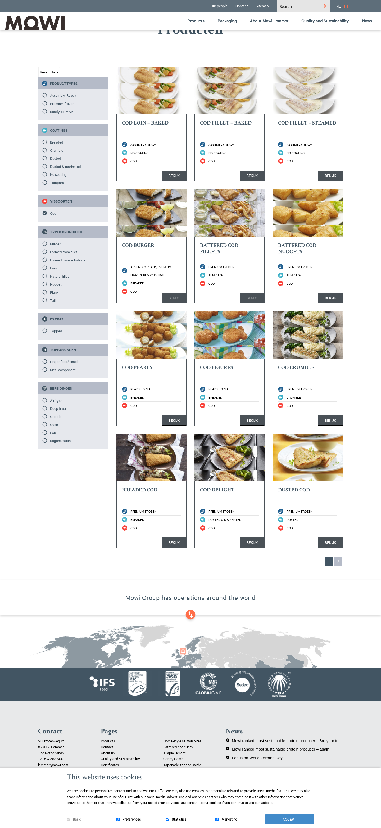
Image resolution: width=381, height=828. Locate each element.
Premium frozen (62, 103)
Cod (53, 213)
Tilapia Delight (174, 752)
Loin (53, 267)
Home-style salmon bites (182, 740)
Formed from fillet (63, 251)
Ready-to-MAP (61, 111)
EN (345, 6)
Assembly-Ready (63, 95)
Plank (54, 292)
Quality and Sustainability (121, 758)
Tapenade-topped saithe (182, 764)
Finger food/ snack (64, 361)
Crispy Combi (173, 758)
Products (108, 740)
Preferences (131, 819)
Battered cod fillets (178, 746)
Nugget (56, 284)
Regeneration (60, 440)
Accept (289, 819)
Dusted (55, 158)
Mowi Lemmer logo (33, 22)
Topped (56, 330)
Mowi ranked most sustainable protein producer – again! (278, 749)
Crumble (56, 150)
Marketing (229, 819)
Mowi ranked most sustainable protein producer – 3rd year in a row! (284, 740)
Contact (107, 746)
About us (108, 752)
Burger (55, 243)
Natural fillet (59, 276)
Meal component (63, 369)
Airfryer (56, 400)
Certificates (110, 764)
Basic (77, 819)
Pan (53, 432)
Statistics (179, 819)
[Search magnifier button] (324, 6)
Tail (53, 300)
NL (338, 6)
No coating (58, 174)
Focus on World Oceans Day (254, 757)
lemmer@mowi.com (53, 764)
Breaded (56, 142)
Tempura (57, 182)
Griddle (55, 416)
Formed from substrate (67, 259)
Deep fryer (58, 408)
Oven (54, 424)
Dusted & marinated (65, 166)
